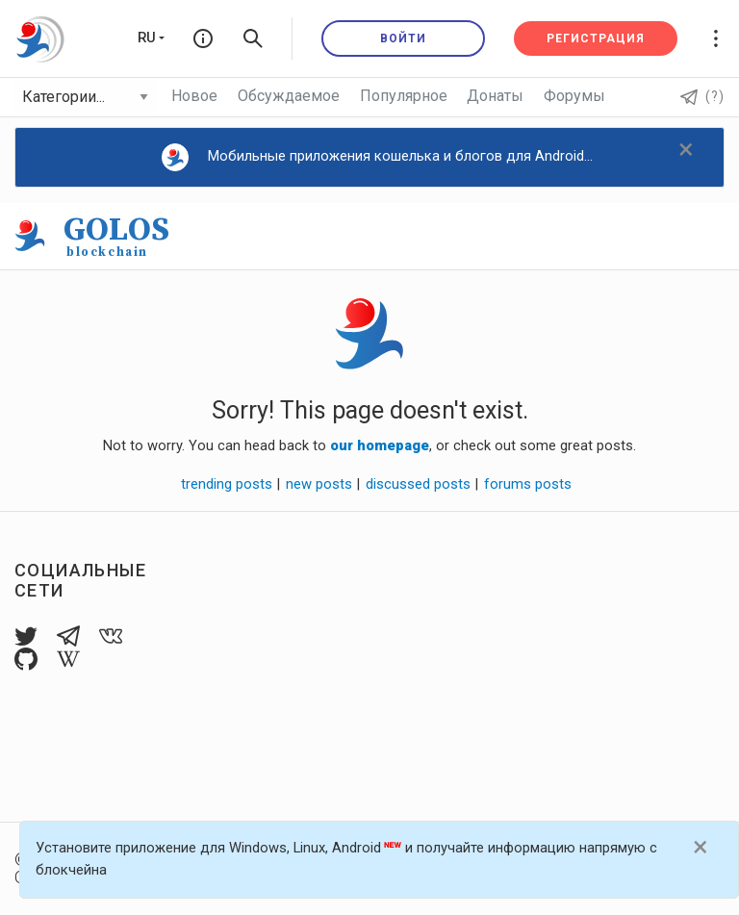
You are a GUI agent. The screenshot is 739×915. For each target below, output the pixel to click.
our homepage (379, 445)
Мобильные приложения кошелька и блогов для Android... (378, 157)
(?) (702, 96)
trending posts (226, 484)
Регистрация (596, 38)
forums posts (528, 484)
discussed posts (419, 484)
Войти (403, 38)
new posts (319, 484)
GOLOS (116, 235)
